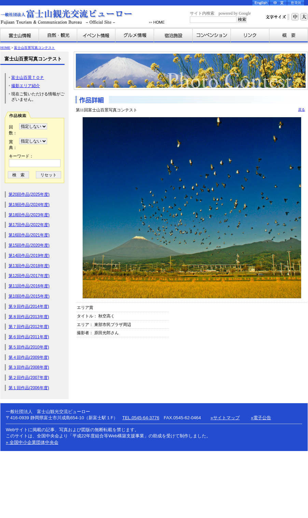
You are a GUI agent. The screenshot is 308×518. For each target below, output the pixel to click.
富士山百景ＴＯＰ (27, 77)
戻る (301, 109)
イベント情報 (96, 35)
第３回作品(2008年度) (29, 367)
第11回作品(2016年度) (29, 286)
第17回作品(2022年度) (29, 224)
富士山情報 (19, 35)
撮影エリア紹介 (25, 85)
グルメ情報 (134, 35)
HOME (157, 22)
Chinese (278, 2)
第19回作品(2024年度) (29, 204)
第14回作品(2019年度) (29, 255)
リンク (250, 35)
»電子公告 (261, 417)
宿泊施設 (173, 35)
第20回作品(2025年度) (29, 194)
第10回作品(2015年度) (29, 296)
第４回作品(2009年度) (29, 357)
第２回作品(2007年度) (29, 377)
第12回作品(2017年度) (29, 275)
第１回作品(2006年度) (29, 387)
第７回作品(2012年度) (29, 326)
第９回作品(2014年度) (29, 306)
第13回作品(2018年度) (29, 265)
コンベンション (212, 35)
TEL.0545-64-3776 (140, 417)
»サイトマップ (225, 417)
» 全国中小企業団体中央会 (32, 442)
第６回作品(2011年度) (29, 337)
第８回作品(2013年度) (29, 316)
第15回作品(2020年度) (29, 245)
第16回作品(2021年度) (29, 235)
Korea (296, 2)
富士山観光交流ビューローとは (288, 35)
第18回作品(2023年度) (29, 215)
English (261, 2)
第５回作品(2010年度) (29, 347)
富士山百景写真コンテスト (34, 48)
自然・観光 (58, 35)
